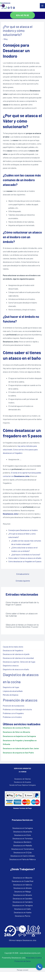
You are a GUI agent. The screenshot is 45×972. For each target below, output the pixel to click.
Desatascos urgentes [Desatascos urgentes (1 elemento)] (11, 662)
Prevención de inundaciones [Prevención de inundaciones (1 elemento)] (13, 706)
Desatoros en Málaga (22, 891)
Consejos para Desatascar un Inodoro (23, 530)
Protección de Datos (23, 961)
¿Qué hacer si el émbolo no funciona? (25, 554)
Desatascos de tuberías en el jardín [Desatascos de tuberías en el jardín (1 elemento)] (16, 654)
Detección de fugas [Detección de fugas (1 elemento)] (27, 662)
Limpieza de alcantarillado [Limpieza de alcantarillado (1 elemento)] (13, 691)
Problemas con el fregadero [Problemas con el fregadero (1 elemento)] (13, 713)
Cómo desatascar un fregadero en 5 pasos (24, 561)
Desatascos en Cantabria (23, 902)
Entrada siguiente (23, 581)
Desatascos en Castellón (22, 898)
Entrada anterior (22, 574)
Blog (5, 39)
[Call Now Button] (39, 967)
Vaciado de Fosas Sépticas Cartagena (22, 785)
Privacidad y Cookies (34, 957)
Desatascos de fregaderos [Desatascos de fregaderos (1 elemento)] (13, 650)
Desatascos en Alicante (22, 895)
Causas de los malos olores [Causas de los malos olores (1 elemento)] (13, 647)
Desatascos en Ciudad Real (22, 881)
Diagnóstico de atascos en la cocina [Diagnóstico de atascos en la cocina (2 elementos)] (21, 678)
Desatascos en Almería (22, 888)
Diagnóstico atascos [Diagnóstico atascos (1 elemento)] (11, 665)
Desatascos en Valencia (22, 884)
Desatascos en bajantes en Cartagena (19, 736)
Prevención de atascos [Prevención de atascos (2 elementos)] (20, 700)
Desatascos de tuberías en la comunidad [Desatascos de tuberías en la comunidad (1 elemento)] (18, 658)
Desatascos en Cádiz (22, 909)
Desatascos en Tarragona (22, 905)
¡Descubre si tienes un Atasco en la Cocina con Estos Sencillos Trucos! (22, 625)
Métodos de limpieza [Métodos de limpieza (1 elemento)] (10, 695)
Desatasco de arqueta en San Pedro (18, 752)
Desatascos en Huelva (22, 912)
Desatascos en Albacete (22, 877)
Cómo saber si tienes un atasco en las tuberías (22, 614)
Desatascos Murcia (22, 916)
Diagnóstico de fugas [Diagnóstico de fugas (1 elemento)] (11, 687)
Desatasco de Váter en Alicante (16, 732)
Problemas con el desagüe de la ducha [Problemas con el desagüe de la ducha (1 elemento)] (17, 709)
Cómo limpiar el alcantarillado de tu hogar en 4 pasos (22, 603)
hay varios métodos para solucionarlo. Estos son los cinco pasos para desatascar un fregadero (20, 449)
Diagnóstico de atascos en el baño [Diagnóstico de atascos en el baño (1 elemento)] (16, 669)
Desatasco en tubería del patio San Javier (21, 748)
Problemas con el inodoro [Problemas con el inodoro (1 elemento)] (12, 717)
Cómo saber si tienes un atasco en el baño (24, 558)
